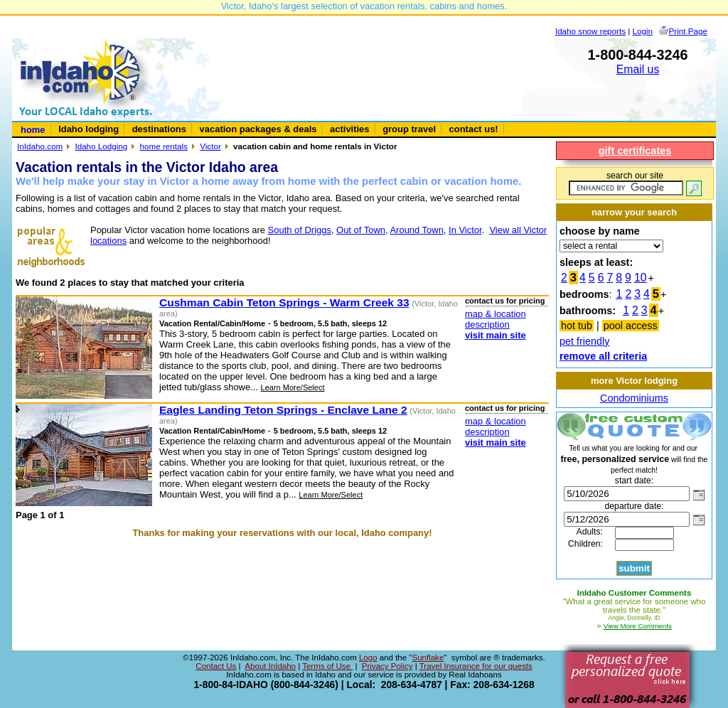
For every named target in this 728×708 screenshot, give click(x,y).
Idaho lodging (88, 129)
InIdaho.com (40, 146)
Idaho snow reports (590, 31)
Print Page (688, 31)
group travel (409, 129)
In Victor (465, 230)
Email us (638, 69)
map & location (495, 314)
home (33, 129)
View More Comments (638, 626)
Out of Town (360, 230)
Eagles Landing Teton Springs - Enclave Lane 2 (283, 410)
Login (643, 31)
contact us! (473, 129)
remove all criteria (603, 356)
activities (349, 129)
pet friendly (584, 341)
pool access (631, 325)
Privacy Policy (387, 666)
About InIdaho (270, 666)
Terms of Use (327, 666)
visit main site (495, 335)
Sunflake (428, 657)
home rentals (164, 146)
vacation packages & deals (258, 129)
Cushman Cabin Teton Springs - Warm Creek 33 (284, 302)
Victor (210, 146)
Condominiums (634, 398)
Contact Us (216, 666)
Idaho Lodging (101, 146)
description (487, 324)
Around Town (416, 230)
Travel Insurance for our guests (475, 666)
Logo (368, 657)
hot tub (576, 325)
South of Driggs (299, 230)
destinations (159, 129)
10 (640, 278)
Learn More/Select (293, 387)
